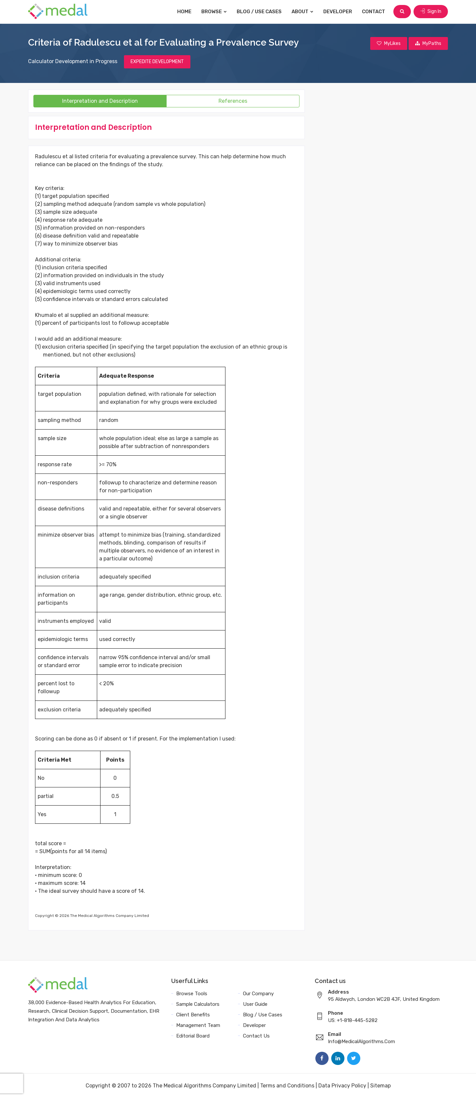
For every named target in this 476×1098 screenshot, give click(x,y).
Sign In (430, 11)
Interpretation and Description (100, 101)
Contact (373, 12)
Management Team (198, 1025)
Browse (214, 12)
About (302, 12)
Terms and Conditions (287, 1085)
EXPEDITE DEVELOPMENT (157, 61)
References (232, 101)
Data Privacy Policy (342, 1085)
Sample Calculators (197, 1004)
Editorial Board (193, 1036)
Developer (337, 12)
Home (184, 12)
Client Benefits (193, 1015)
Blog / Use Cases (259, 12)
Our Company (258, 994)
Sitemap (380, 1085)
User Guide (255, 1004)
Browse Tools (191, 994)
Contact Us (256, 1036)
